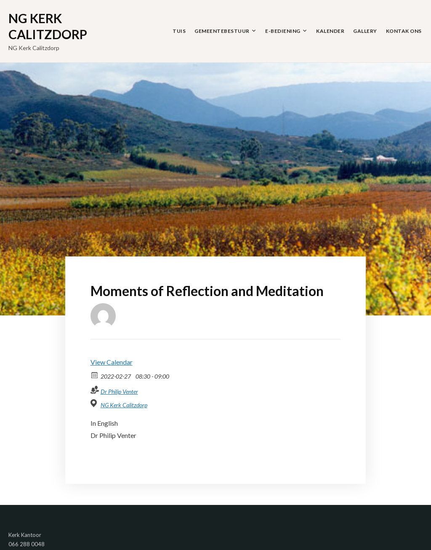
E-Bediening (283, 31)
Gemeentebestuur (222, 31)
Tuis (179, 31)
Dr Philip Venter (119, 391)
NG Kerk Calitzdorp (47, 26)
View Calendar (111, 362)
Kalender (330, 31)
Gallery (365, 31)
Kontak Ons (404, 31)
